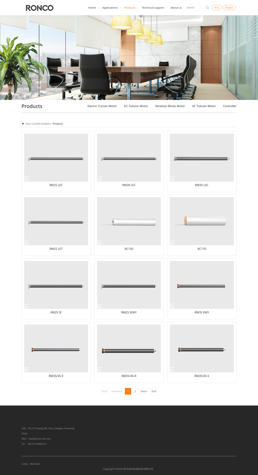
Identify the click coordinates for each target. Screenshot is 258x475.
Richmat (35, 464)
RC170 (201, 249)
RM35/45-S (202, 376)
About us (176, 7)
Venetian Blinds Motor (170, 106)
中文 (216, 7)
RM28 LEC (129, 185)
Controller (229, 106)
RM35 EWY (202, 312)
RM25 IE (56, 312)
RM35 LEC (202, 185)
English (229, 7)
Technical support (153, 7)
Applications (110, 7)
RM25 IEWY (129, 312)
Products (129, 7)
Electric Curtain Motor (102, 106)
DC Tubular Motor (136, 106)
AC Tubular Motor (204, 106)
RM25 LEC (56, 185)
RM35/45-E (56, 376)
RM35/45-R (128, 376)
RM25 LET (56, 249)
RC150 (129, 249)
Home (92, 7)
